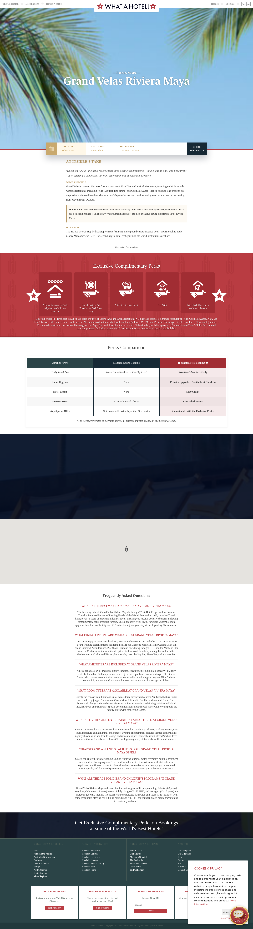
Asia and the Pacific (43, 854)
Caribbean (38, 860)
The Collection (10, 3)
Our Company (184, 850)
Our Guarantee (184, 854)
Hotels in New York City (93, 863)
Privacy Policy (157, 926)
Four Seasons (136, 850)
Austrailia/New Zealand (44, 857)
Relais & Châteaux (138, 863)
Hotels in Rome (89, 870)
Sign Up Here (102, 908)
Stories (181, 860)
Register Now (54, 908)
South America (40, 873)
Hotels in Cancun (90, 854)
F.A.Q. (181, 863)
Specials (230, 3)
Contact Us (183, 870)
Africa (37, 850)
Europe (37, 866)
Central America (41, 863)
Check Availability (197, 148)
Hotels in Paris (88, 866)
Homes (215, 3)
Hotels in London (90, 860)
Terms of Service (96, 926)
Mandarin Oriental (138, 857)
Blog (180, 857)
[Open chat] (239, 915)
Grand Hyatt (135, 854)
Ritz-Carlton (135, 866)
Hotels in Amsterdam (91, 850)
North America (40, 870)
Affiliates (182, 866)
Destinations (32, 3)
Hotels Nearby (54, 3)
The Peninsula (136, 860)
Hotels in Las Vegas (91, 857)
